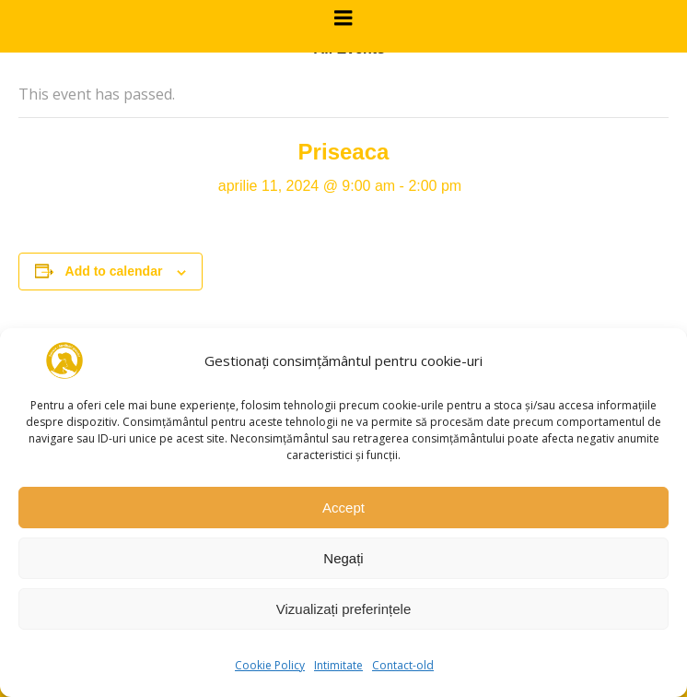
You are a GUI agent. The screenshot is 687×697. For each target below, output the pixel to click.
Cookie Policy (270, 665)
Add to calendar (114, 271)
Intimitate (338, 665)
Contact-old (403, 665)
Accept (343, 507)
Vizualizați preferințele (343, 609)
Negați (343, 558)
